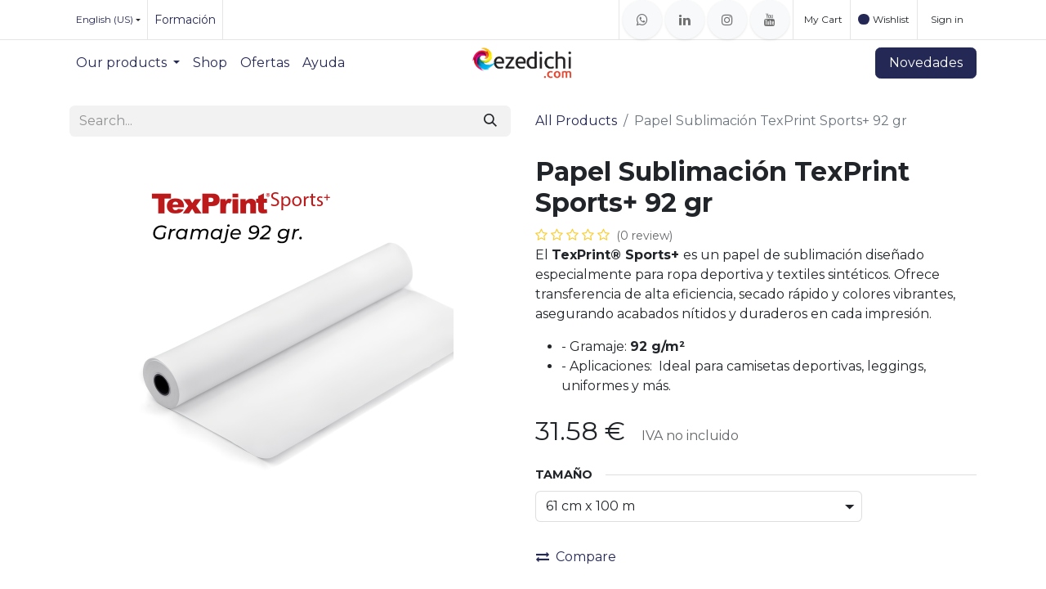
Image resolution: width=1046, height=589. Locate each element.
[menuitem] (127, 63)
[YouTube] (769, 19)
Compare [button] (576, 556)
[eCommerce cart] (821, 19)
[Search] (490, 121)
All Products (576, 120)
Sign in (947, 19)
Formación (185, 19)
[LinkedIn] (684, 19)
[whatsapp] (642, 19)
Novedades (926, 62)
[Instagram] (727, 19)
